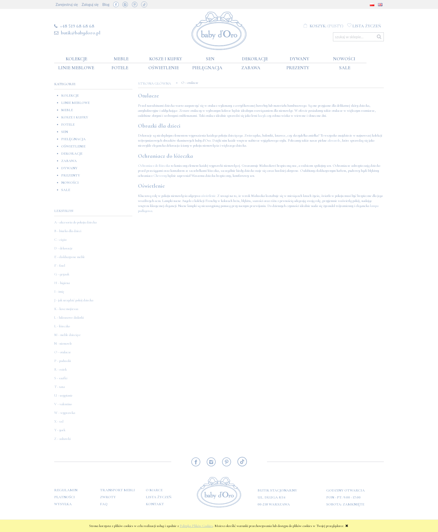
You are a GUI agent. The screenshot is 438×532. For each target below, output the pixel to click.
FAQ (104, 504)
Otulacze (148, 95)
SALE (65, 190)
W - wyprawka (64, 413)
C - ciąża (60, 239)
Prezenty (70, 175)
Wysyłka (63, 504)
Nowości (70, 182)
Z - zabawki (62, 438)
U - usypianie (63, 395)
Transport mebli (117, 490)
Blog (105, 4)
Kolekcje (70, 95)
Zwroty (108, 497)
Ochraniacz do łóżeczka (154, 165)
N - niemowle (63, 343)
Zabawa (69, 161)
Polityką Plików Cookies (196, 526)
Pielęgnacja (73, 139)
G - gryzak (61, 274)
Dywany (69, 168)
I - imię (59, 291)
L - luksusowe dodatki (69, 317)
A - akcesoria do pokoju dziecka (75, 222)
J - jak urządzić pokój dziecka (73, 300)
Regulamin (65, 490)
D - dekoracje (63, 248)
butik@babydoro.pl (80, 33)
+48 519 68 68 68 (77, 26)
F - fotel (59, 265)
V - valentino (63, 404)
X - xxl (58, 421)
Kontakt (155, 504)
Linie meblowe (75, 103)
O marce (154, 490)
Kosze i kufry (74, 117)
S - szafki (60, 378)
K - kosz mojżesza (66, 309)
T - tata (59, 387)
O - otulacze (62, 352)
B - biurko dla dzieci (67, 231)
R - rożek (60, 369)
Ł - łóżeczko (62, 326)
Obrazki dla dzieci (159, 126)
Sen (64, 132)
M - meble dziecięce (67, 335)
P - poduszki (62, 361)
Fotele (68, 124)
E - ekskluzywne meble (69, 257)
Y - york (59, 430)
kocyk (262, 115)
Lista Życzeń (159, 497)
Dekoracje (71, 153)
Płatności (64, 497)
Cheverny (160, 175)
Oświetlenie (73, 146)
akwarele (334, 140)
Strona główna (156, 83)
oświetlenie (208, 196)
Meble (67, 110)
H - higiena (62, 283)
